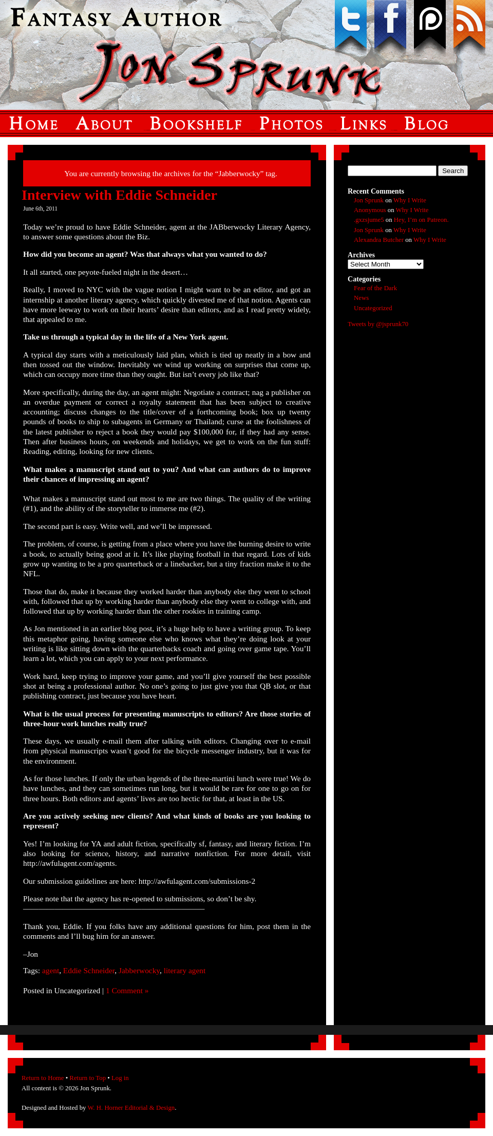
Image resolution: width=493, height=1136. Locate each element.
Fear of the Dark (375, 288)
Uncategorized (373, 308)
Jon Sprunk (369, 200)
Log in (120, 1078)
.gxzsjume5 (369, 219)
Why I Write (409, 200)
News (361, 297)
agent (50, 970)
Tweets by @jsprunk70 (378, 324)
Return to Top (87, 1078)
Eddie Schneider (89, 970)
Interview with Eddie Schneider (119, 195)
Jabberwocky (139, 970)
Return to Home (43, 1078)
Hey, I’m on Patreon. (421, 219)
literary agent (184, 970)
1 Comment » (127, 990)
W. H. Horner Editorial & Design (131, 1107)
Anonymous (370, 210)
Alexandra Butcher (379, 239)
